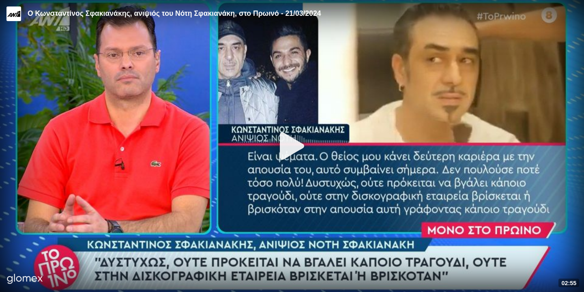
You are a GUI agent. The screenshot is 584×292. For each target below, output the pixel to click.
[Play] (292, 146)
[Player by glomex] (24, 279)
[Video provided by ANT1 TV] (13, 13)
